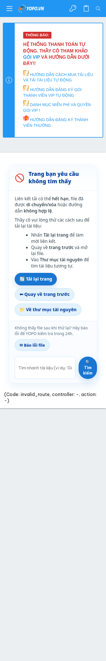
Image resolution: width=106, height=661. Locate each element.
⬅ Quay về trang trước (45, 294)
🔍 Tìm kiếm (87, 367)
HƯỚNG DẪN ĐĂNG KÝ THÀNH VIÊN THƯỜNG (55, 121)
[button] (9, 8)
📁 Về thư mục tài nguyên (48, 309)
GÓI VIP (32, 57)
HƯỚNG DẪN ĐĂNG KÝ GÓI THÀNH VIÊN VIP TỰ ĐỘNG (52, 91)
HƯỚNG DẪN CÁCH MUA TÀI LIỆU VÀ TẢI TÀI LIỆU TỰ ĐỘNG (58, 76)
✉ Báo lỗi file (32, 345)
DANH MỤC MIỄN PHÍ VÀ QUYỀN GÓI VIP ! (57, 106)
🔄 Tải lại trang (36, 279)
